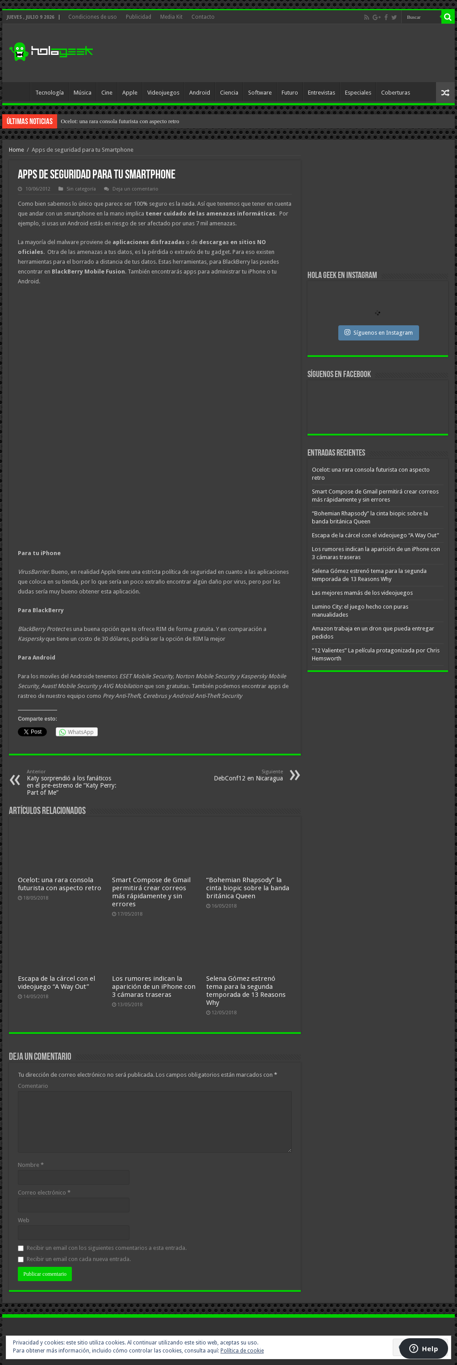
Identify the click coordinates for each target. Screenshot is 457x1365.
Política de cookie (242, 1351)
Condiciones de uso (92, 17)
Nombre (31, 1165)
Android (199, 92)
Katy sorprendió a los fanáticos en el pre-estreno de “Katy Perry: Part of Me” (72, 782)
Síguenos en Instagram (379, 332)
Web (23, 1220)
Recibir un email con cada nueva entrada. (79, 1259)
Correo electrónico (44, 1192)
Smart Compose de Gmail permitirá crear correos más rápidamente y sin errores (151, 892)
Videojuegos (163, 92)
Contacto (203, 17)
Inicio (18, 91)
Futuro (290, 92)
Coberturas (395, 92)
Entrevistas (321, 92)
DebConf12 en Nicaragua (237, 775)
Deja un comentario (135, 189)
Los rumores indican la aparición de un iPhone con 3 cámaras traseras (153, 987)
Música (82, 92)
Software (260, 92)
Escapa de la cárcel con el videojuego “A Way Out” (56, 983)
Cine (106, 92)
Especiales (358, 92)
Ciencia (229, 92)
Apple (129, 92)
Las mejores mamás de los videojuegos (362, 592)
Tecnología (49, 92)
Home (16, 149)
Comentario (33, 1086)
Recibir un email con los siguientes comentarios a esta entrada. (107, 1248)
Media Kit (171, 17)
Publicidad (138, 17)
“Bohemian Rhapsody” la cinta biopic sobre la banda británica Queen (247, 888)
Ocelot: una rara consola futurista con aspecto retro (120, 121)
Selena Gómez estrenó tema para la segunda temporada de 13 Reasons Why (246, 991)
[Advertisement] (285, 53)
